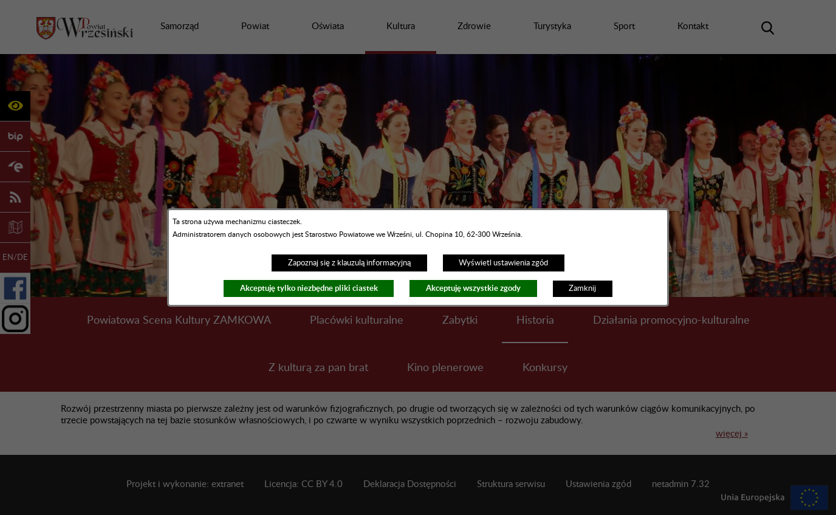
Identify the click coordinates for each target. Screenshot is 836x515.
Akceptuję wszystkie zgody (473, 288)
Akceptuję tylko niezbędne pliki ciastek (309, 288)
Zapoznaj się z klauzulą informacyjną (349, 263)
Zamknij (582, 288)
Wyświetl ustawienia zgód (503, 263)
